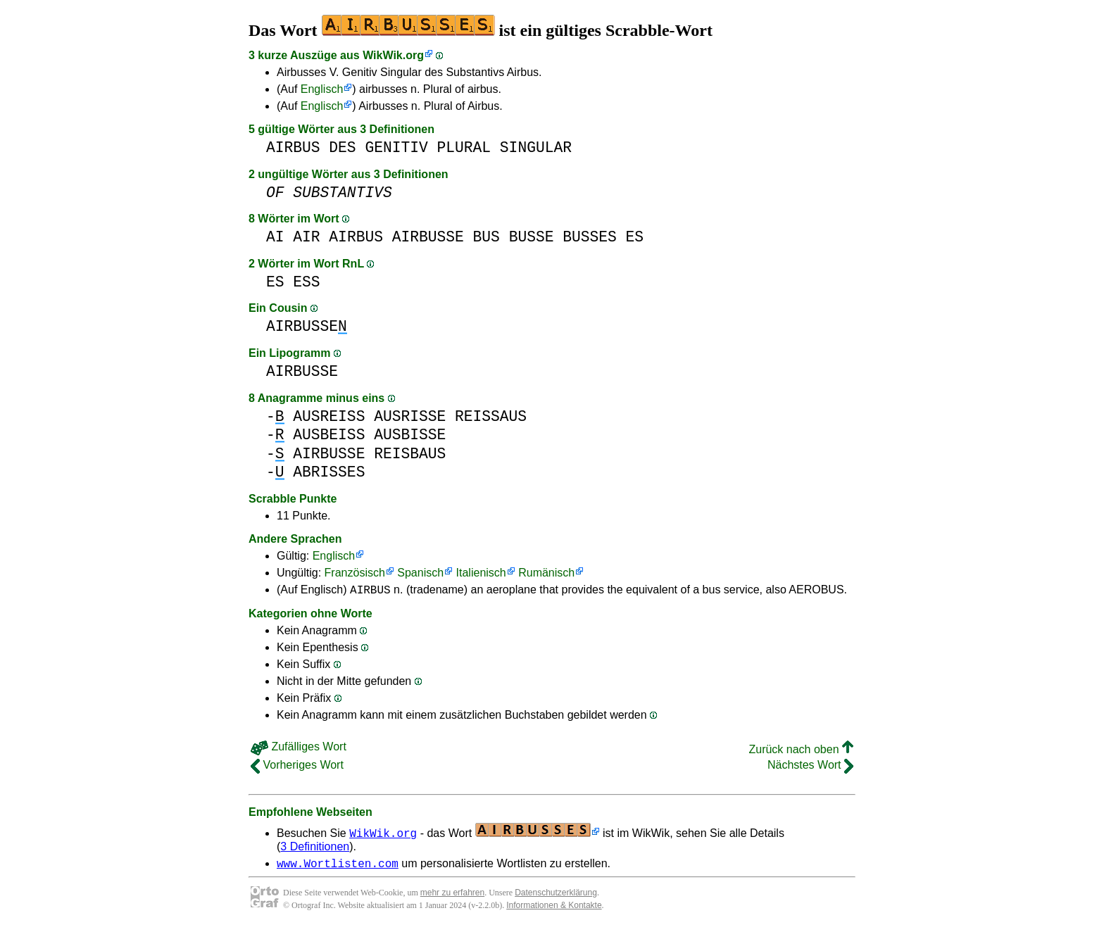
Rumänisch (546, 573)
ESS (306, 282)
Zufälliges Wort (298, 749)
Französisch (355, 573)
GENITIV (396, 147)
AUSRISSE (410, 416)
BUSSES (590, 237)
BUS (486, 237)
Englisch (322, 89)
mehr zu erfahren (452, 897)
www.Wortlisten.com (338, 867)
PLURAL (464, 147)
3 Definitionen (314, 849)
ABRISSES (329, 472)
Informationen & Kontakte (553, 909)
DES (342, 147)
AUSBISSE (410, 434)
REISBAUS (410, 453)
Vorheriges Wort (297, 767)
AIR (306, 237)
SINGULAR (536, 147)
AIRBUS (293, 147)
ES (634, 237)
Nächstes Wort (810, 767)
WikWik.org (393, 55)
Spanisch (420, 573)
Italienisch (481, 573)
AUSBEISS (329, 434)
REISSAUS (491, 416)
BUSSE (531, 237)
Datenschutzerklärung (556, 897)
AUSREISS (329, 416)
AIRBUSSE (428, 237)
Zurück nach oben (800, 751)
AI (275, 237)
